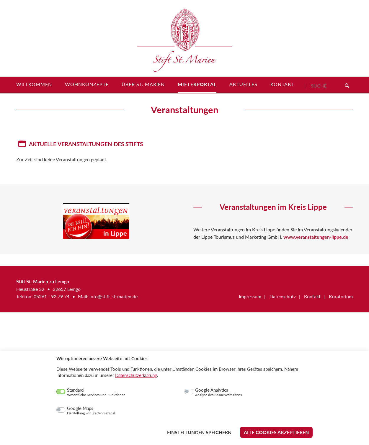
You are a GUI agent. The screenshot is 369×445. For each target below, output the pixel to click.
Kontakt (282, 84)
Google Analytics (218, 392)
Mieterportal (197, 84)
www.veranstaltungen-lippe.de (315, 237)
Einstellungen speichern (199, 432)
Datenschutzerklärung (136, 375)
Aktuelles (243, 84)
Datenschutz (283, 296)
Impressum (250, 296)
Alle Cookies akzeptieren (276, 432)
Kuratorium (341, 296)
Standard (96, 392)
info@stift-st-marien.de (113, 296)
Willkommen (34, 84)
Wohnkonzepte (87, 84)
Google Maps (91, 410)
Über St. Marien (143, 84)
